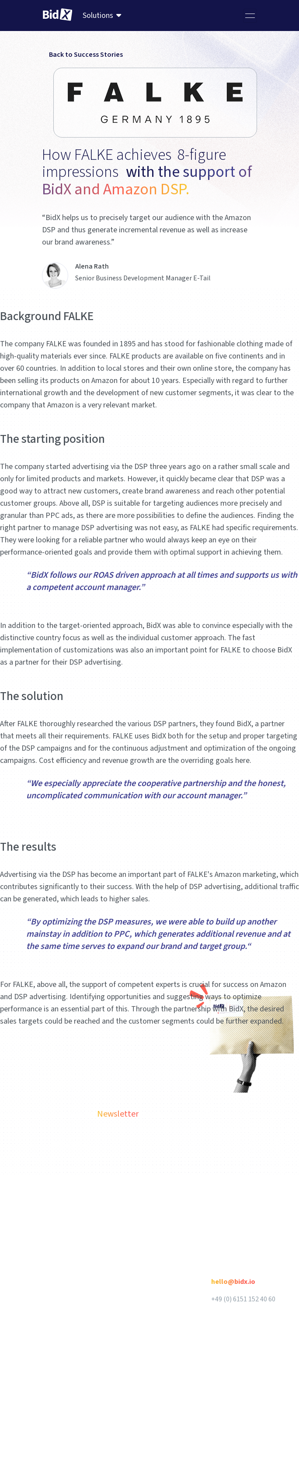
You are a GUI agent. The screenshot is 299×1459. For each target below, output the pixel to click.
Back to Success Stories (82, 54)
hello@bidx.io (233, 1282)
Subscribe (251, 1144)
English (105, 1198)
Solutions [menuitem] (98, 15)
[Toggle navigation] (250, 16)
